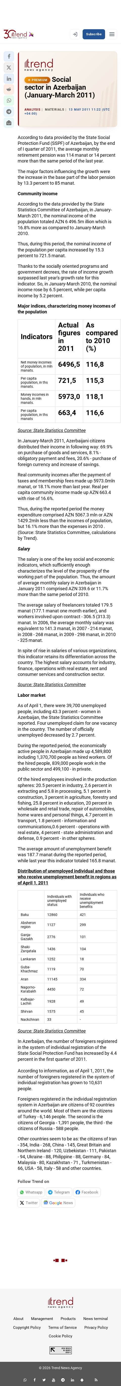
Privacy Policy (96, 1327)
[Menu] (112, 34)
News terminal (95, 1318)
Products (68, 1318)
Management (42, 1318)
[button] (9, 56)
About (18, 1318)
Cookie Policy (60, 1336)
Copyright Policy (27, 1327)
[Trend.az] (19, 34)
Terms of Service (62, 1327)
